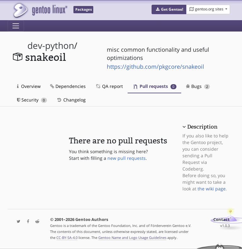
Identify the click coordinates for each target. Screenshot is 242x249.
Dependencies (68, 86)
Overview (29, 86)
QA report (109, 86)
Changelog (71, 100)
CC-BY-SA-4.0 (67, 237)
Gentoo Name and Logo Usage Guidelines (132, 237)
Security (32, 100)
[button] (169, 9)
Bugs (198, 86)
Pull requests (155, 86)
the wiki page (212, 189)
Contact (221, 219)
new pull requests (126, 158)
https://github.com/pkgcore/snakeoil (155, 66)
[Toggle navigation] (16, 26)
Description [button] (202, 127)
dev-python (50, 45)
